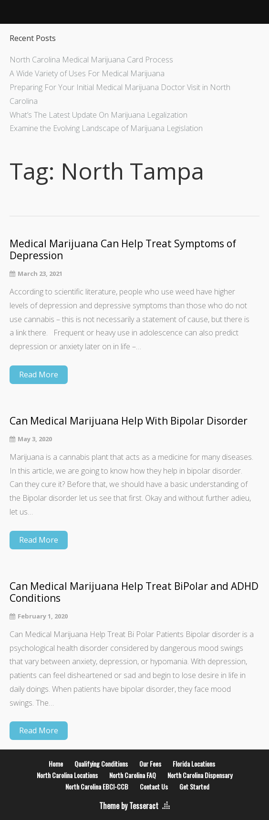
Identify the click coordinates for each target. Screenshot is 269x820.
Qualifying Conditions (101, 764)
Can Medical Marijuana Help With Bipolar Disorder (129, 421)
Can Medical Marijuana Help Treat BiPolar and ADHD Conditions (134, 592)
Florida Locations (194, 764)
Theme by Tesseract (128, 805)
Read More (38, 374)
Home (56, 764)
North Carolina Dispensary (199, 775)
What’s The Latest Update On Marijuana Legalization (98, 115)
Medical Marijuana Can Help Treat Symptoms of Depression (123, 250)
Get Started (194, 786)
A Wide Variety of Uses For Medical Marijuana (87, 73)
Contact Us (154, 786)
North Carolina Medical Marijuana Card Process (91, 59)
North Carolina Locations (67, 775)
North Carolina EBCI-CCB (96, 786)
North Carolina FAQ (132, 775)
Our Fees (150, 764)
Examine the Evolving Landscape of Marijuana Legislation (106, 128)
